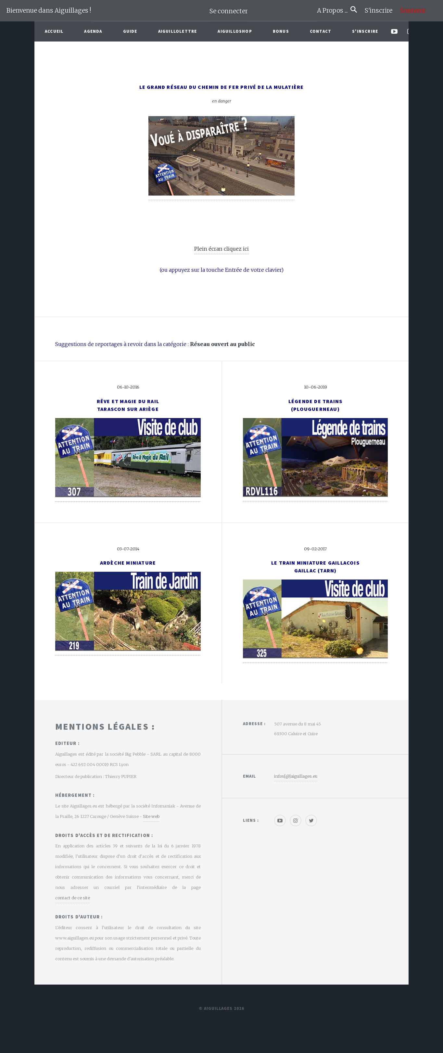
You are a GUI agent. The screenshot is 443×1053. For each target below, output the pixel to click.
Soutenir (413, 10)
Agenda (93, 31)
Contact (320, 31)
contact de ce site (72, 897)
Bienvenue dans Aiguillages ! (48, 10)
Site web (151, 816)
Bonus (281, 31)
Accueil (54, 31)
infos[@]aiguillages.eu (295, 776)
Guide (130, 31)
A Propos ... (333, 10)
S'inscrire (381, 10)
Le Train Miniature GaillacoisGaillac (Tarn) (315, 566)
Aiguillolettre (177, 31)
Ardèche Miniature (128, 562)
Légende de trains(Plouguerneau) (315, 405)
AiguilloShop (235, 31)
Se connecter (228, 11)
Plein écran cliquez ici (221, 248)
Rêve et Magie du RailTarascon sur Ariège (128, 405)
